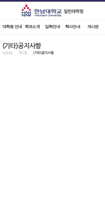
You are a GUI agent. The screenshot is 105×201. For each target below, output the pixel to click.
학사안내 (72, 27)
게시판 (93, 27)
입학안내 (52, 27)
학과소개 (32, 27)
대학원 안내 (12, 27)
